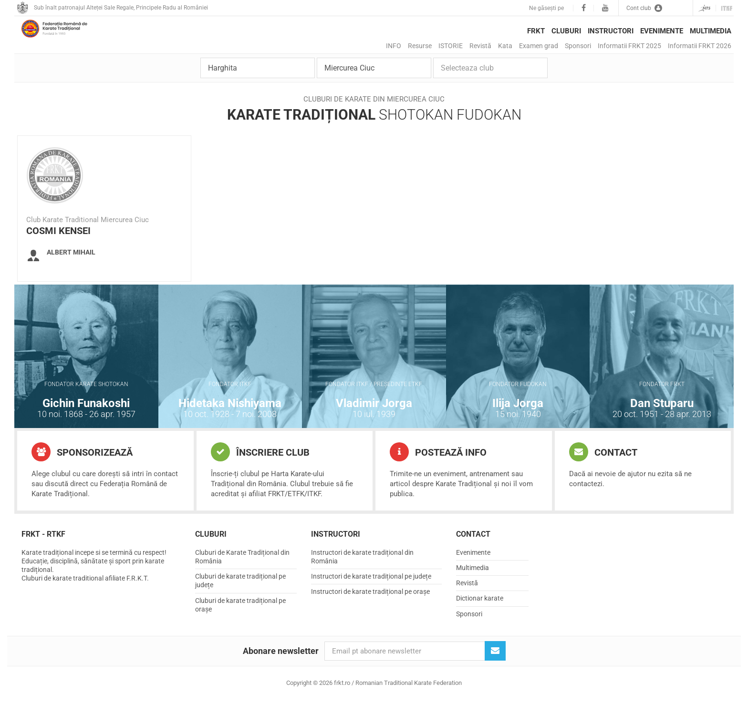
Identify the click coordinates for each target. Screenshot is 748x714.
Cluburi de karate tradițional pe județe (240, 594)
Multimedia (710, 31)
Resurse (420, 46)
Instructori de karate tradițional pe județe (371, 590)
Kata (505, 46)
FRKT (536, 31)
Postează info (438, 465)
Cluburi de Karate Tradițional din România (242, 570)
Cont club (644, 8)
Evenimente (661, 31)
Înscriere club (260, 465)
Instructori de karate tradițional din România (362, 570)
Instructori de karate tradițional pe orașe (370, 605)
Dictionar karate (479, 612)
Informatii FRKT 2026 (699, 46)
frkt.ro (69, 38)
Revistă (480, 46)
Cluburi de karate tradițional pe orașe (240, 619)
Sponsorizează (82, 465)
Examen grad (538, 46)
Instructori (611, 31)
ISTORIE (450, 46)
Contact (603, 465)
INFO (393, 46)
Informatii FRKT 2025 (629, 46)
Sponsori (578, 46)
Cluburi (566, 31)
